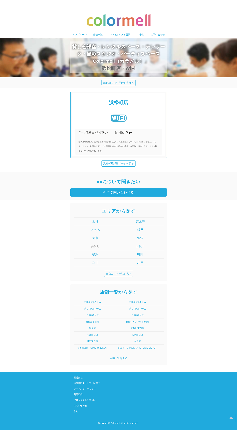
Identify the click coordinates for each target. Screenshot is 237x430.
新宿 (95, 238)
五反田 (140, 246)
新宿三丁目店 (92, 321)
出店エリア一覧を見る (118, 273)
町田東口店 (92, 341)
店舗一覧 (98, 34)
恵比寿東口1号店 (92, 302)
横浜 (95, 254)
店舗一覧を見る (119, 358)
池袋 (140, 238)
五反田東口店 (137, 328)
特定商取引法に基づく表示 (87, 383)
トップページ (79, 34)
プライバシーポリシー (85, 389)
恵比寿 (140, 221)
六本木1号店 (92, 315)
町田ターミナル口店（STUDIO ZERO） (138, 348)
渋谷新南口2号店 (137, 308)
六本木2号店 (137, 315)
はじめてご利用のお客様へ (118, 82)
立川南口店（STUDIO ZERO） (92, 348)
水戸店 (137, 341)
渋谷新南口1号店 (92, 308)
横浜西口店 (137, 334)
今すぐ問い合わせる (118, 192)
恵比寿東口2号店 (137, 302)
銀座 (140, 229)
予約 (141, 34)
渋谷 (95, 221)
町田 (140, 254)
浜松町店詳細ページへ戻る (118, 163)
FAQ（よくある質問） (121, 34)
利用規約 (78, 394)
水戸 (140, 262)
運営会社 (78, 377)
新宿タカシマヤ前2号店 (137, 321)
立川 (95, 262)
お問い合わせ (157, 34)
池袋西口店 (92, 334)
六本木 (95, 229)
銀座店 (92, 328)
